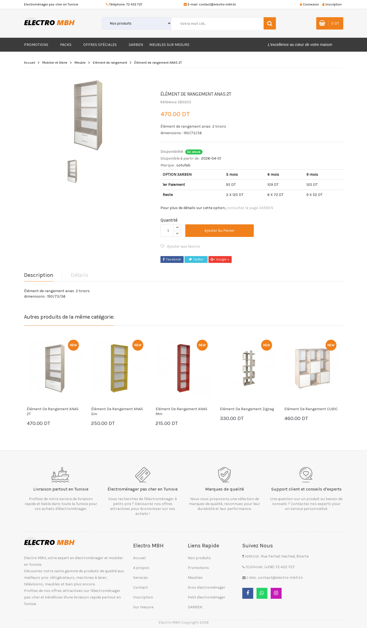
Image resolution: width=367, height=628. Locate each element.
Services (140, 577)
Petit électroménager (206, 597)
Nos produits (199, 558)
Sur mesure (143, 607)
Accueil (29, 62)
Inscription (143, 597)
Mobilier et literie (54, 62)
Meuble (80, 62)
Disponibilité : (172, 151)
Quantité (168, 220)
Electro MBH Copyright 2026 (184, 622)
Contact (140, 587)
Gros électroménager (206, 587)
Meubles (195, 577)
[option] (88, 115)
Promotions (36, 44)
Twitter (196, 259)
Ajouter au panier (219, 230)
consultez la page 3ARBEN (249, 208)
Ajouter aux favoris (180, 246)
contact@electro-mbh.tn (217, 4)
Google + (220, 259)
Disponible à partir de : (180, 158)
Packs (65, 44)
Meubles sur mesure (169, 44)
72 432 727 (134, 4)
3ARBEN (136, 44)
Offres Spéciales (100, 44)
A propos (141, 567)
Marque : (167, 165)
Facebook (172, 259)
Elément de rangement (110, 62)
